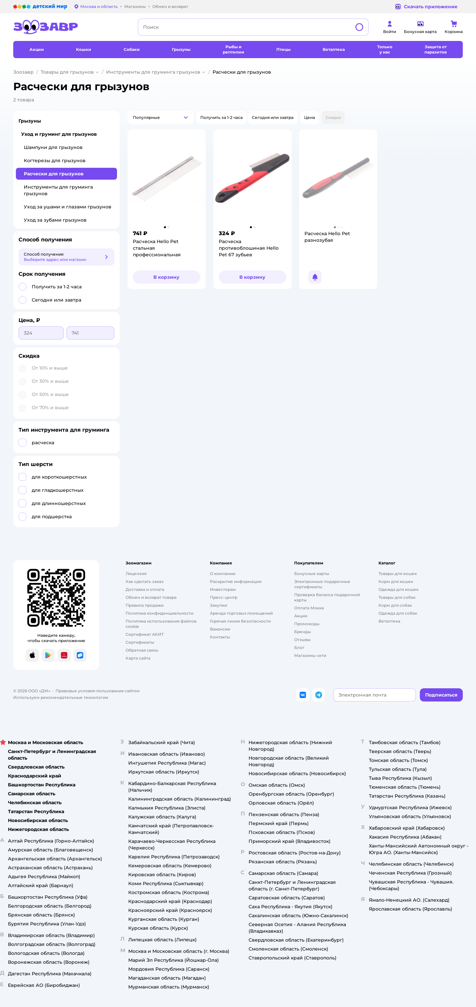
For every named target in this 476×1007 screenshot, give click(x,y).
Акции (300, 615)
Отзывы (302, 639)
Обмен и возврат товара (151, 597)
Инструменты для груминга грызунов (153, 72)
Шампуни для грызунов (53, 147)
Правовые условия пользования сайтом (98, 690)
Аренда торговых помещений (241, 613)
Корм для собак (395, 605)
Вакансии (220, 629)
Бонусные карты (311, 573)
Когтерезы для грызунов (55, 160)
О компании (222, 573)
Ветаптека (389, 621)
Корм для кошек (395, 581)
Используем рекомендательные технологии (60, 697)
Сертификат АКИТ (145, 634)
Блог (299, 647)
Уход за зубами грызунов (55, 220)
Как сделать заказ (145, 581)
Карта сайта (138, 658)
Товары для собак (397, 597)
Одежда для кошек (398, 589)
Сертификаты (140, 642)
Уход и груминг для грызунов (59, 134)
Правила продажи (145, 605)
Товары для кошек (397, 573)
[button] (161, 117)
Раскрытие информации (235, 581)
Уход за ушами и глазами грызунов (67, 207)
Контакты (220, 636)
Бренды (302, 631)
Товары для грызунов (67, 72)
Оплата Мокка (309, 607)
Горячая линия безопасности (240, 621)
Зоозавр (23, 72)
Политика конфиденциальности (159, 613)
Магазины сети (310, 655)
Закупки (218, 605)
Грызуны (30, 121)
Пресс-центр (223, 597)
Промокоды (307, 623)
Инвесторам (223, 589)
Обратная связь (142, 650)
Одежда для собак (397, 613)
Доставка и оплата (145, 589)
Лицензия (136, 573)
